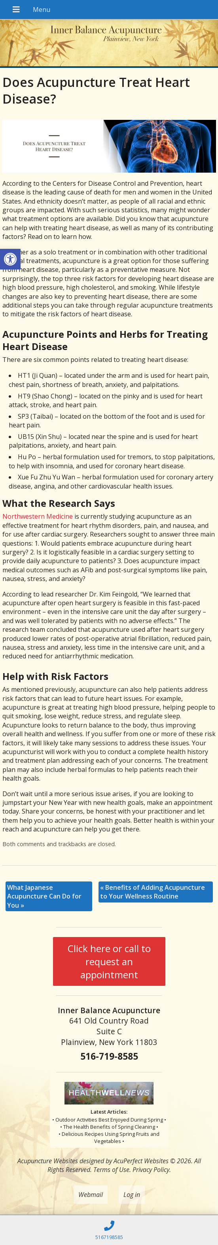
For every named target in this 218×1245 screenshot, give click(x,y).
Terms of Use (111, 1169)
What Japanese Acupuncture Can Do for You (44, 896)
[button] (10, 259)
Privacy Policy (151, 1169)
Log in (131, 1194)
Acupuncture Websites (47, 1160)
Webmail (90, 1194)
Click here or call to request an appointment (109, 961)
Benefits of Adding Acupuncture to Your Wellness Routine (152, 892)
